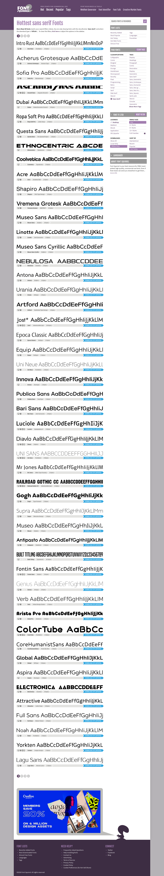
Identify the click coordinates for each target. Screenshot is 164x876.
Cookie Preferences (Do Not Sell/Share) (77, 868)
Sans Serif (115, 99)
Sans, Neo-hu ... (135, 90)
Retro (112, 85)
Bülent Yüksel (39, 721)
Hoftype (36, 295)
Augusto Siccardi (43, 93)
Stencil (112, 96)
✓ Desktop (114, 122)
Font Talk (117, 9)
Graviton (38, 265)
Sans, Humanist (135, 85)
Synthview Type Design (41, 310)
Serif (112, 90)
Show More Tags (135, 106)
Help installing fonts (70, 853)
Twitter (110, 850)
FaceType (40, 399)
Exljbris (39, 222)
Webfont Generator (88, 9)
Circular (132, 101)
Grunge (113, 68)
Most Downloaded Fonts (28, 853)
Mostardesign (39, 78)
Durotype (36, 384)
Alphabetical (134, 141)
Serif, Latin (133, 96)
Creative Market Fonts (132, 9)
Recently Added (116, 33)
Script (112, 88)
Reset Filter (140, 114)
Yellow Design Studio (39, 604)
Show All (113, 141)
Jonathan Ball (37, 179)
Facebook (111, 853)
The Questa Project (42, 136)
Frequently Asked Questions (73, 850)
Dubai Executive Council (41, 107)
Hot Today (114, 38)
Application (114, 131)
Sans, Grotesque (135, 82)
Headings (133, 60)
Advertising (67, 858)
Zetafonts (38, 545)
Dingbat (113, 63)
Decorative (133, 68)
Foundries (133, 38)
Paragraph (133, 63)
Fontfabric (39, 49)
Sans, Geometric (135, 79)
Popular (60, 9)
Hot (42, 9)
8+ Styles (133, 128)
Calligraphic (114, 57)
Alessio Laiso (40, 765)
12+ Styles (133, 131)
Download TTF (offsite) (93, 107)
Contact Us (67, 855)
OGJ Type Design (40, 194)
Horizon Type (45, 63)
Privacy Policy (68, 863)
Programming (115, 82)
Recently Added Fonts (27, 850)
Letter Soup (41, 121)
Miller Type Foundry (41, 472)
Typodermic (40, 150)
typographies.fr (38, 429)
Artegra (36, 589)
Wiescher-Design (38, 516)
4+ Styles (133, 125)
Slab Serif (113, 93)
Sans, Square (134, 93)
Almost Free (114, 44)
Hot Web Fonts (115, 41)
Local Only (114, 144)
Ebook (112, 128)
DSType (36, 663)
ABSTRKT (43, 208)
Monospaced (115, 74)
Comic (112, 60)
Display (113, 66)
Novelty (113, 77)
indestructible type (38, 325)
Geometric (133, 74)
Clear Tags (141, 49)
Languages (133, 35)
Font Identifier (105, 9)
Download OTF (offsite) (93, 49)
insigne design (39, 750)
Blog (109, 855)
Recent (49, 9)
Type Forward (37, 501)
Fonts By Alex (45, 648)
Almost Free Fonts (25, 855)
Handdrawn (114, 71)
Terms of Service (69, 860)
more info (113, 173)
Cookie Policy (68, 865)
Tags (68, 9)
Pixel (112, 79)
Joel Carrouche (38, 237)
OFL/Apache (114, 133)
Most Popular (115, 35)
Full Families (134, 133)
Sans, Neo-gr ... (135, 88)
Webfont (113, 125)
